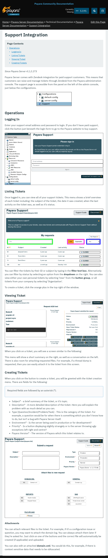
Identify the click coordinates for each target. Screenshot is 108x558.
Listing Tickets (18, 55)
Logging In (16, 51)
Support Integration (39, 25)
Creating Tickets (19, 62)
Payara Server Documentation (27, 21)
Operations (14, 48)
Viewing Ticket (18, 59)
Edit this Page (98, 21)
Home (5, 21)
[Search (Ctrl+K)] (94, 11)
